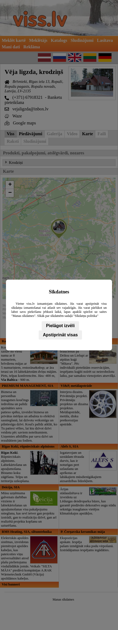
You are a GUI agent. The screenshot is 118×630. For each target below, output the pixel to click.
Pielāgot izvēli (60, 325)
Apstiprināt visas (60, 335)
